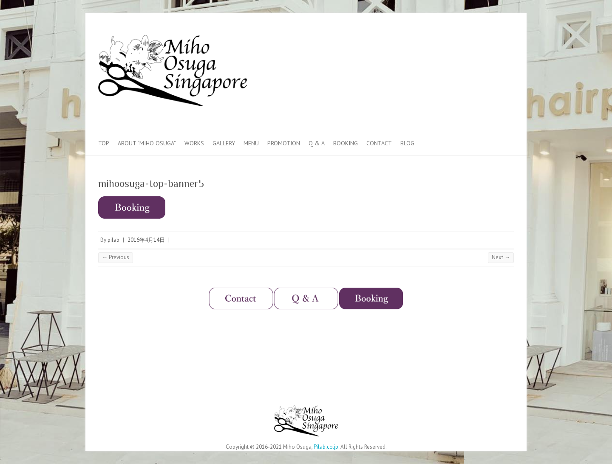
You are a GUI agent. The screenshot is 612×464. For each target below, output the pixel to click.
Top (103, 143)
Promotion (283, 143)
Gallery (223, 143)
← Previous (115, 257)
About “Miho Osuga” (147, 143)
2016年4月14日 (146, 239)
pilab (113, 239)
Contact (379, 143)
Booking (345, 143)
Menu (251, 143)
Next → (501, 257)
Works (194, 143)
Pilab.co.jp (326, 446)
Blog (407, 143)
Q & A (317, 143)
